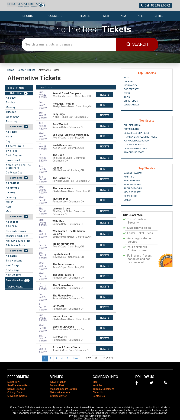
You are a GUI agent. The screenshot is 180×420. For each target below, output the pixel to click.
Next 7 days (13, 270)
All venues (12, 221)
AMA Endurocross (134, 152)
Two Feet (11, 150)
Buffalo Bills (131, 129)
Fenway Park (57, 385)
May (8, 211)
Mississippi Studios (17, 236)
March (9, 202)
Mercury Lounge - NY (18, 240)
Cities (159, 16)
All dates (11, 255)
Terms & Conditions (103, 388)
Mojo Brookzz (132, 192)
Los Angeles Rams (134, 144)
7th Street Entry (15, 245)
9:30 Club (11, 226)
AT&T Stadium (58, 381)
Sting (127, 93)
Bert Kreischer (132, 184)
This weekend (14, 260)
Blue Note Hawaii (16, 231)
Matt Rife (129, 177)
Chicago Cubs (14, 392)
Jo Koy (127, 200)
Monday (10, 107)
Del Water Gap (14, 172)
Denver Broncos (16, 388)
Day (8, 141)
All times (11, 131)
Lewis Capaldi (131, 105)
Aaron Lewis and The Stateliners (18, 166)
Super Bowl (13, 381)
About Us (98, 392)
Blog (95, 381)
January (11, 192)
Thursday (11, 121)
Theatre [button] (84, 16)
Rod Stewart (131, 89)
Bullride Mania (132, 125)
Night (9, 136)
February (11, 197)
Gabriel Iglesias (133, 173)
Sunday (10, 102)
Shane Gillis (130, 196)
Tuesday (11, 112)
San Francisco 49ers (18, 385)
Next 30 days (13, 274)
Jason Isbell (13, 160)
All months (12, 187)
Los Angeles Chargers (136, 133)
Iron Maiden (130, 85)
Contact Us (99, 396)
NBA (123, 16)
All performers (15, 146)
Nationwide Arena (60, 392)
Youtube (97, 385)
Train (127, 97)
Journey (128, 81)
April (8, 206)
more (19, 126)
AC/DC (127, 77)
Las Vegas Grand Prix (135, 148)
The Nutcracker (133, 188)
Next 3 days (13, 265)
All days (11, 97)
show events (99, 357)
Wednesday (13, 116)
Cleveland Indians (17, 396)
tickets (104, 94)
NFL (140, 16)
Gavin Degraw (14, 155)
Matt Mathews (132, 180)
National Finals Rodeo (136, 141)
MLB (106, 16)
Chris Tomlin (131, 101)
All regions (13, 183)
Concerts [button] (55, 16)
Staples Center (58, 396)
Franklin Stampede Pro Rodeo (140, 137)
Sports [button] (27, 16)
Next (75, 358)
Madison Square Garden (63, 388)
